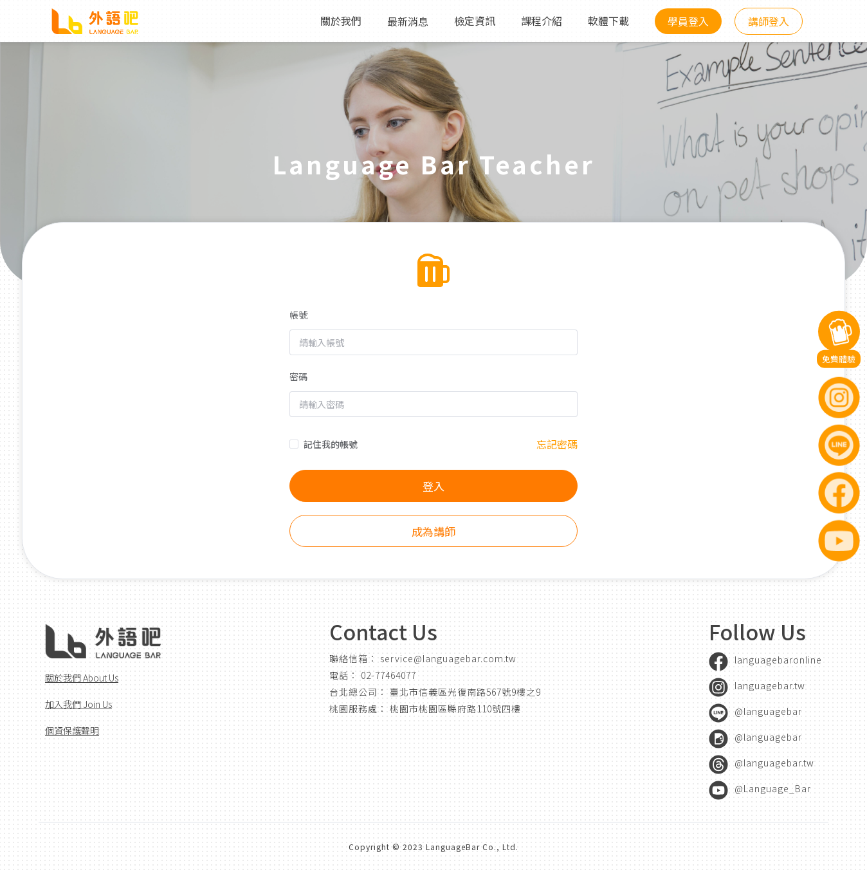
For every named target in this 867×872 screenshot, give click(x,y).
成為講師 (433, 534)
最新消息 (407, 21)
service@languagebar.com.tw (448, 658)
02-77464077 (388, 675)
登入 (433, 489)
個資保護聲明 (72, 730)
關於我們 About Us (81, 677)
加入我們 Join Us (78, 704)
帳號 (298, 317)
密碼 (298, 379)
